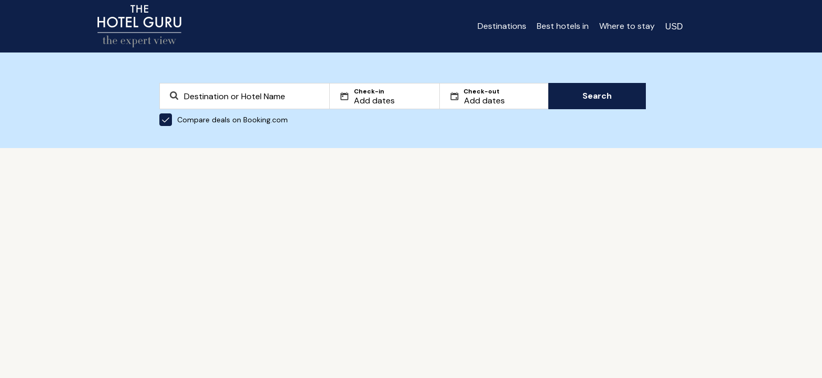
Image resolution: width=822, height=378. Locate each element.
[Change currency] (674, 26)
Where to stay (627, 26)
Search (597, 95)
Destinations (502, 26)
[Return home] (139, 26)
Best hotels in (563, 26)
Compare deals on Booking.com (223, 119)
